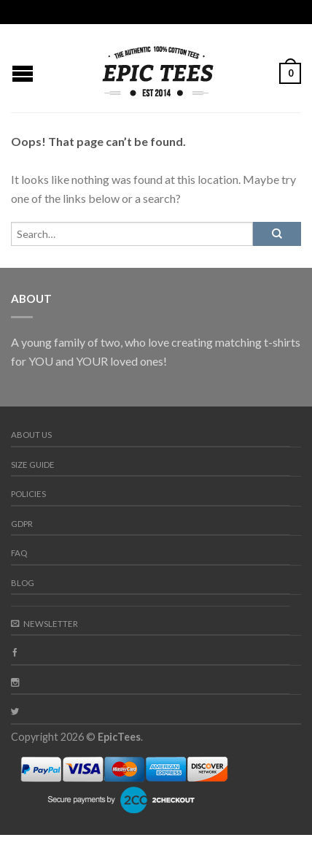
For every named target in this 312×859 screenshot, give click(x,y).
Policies (28, 493)
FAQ (19, 553)
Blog (22, 583)
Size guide (33, 464)
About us (31, 434)
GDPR (22, 523)
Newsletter (44, 623)
